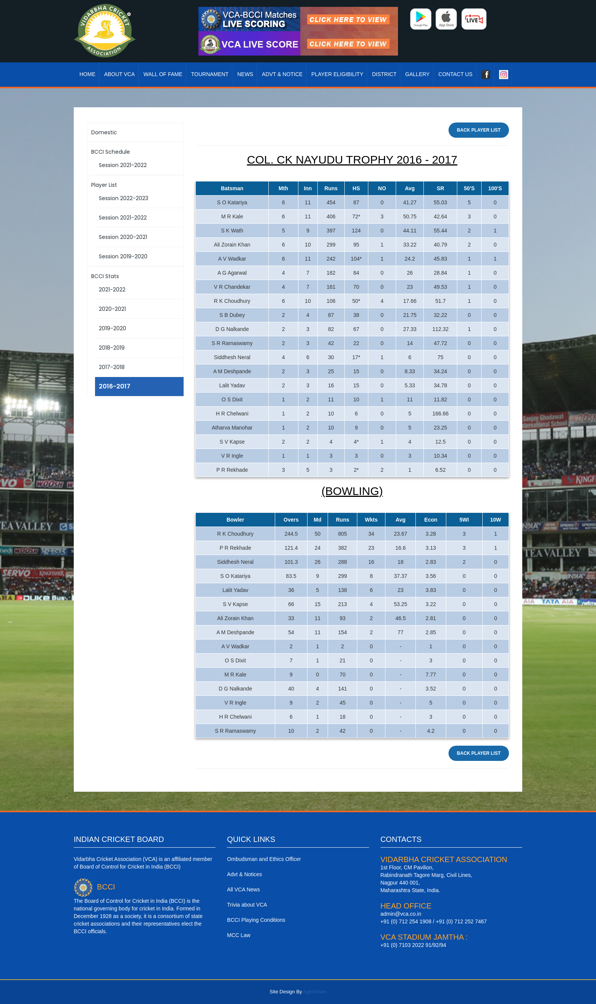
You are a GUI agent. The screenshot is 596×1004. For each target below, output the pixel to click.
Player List (104, 185)
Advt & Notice (282, 74)
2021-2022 (112, 289)
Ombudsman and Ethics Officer (264, 859)
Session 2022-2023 (123, 198)
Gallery (417, 74)
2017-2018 (112, 367)
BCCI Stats (105, 276)
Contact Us (455, 74)
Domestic (104, 132)
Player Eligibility (337, 74)
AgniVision (314, 991)
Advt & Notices (244, 874)
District (384, 74)
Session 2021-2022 (123, 165)
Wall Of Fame (162, 74)
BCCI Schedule (110, 152)
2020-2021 (112, 309)
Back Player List (479, 130)
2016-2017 (114, 386)
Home (87, 74)
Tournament (210, 74)
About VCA (119, 74)
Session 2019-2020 (123, 256)
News (245, 74)
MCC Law (238, 935)
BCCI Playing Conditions (256, 920)
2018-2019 (112, 348)
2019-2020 (112, 328)
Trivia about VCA (247, 905)
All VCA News (243, 889)
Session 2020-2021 (123, 237)
